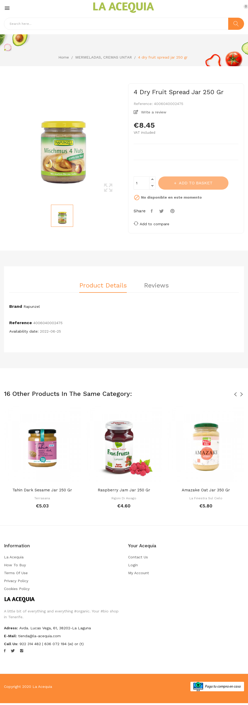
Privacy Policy (16, 581)
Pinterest (173, 211)
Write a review (153, 112)
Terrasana (42, 498)
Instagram (21, 651)
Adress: (11, 628)
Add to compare (151, 223)
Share (152, 211)
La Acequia (14, 557)
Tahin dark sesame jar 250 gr (42, 490)
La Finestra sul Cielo (205, 498)
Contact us (138, 557)
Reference (20, 322)
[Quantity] (141, 183)
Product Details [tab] (103, 285)
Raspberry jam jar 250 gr (124, 490)
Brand (15, 306)
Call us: (11, 644)
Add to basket (195, 182)
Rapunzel (32, 306)
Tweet (162, 211)
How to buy (15, 565)
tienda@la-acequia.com (39, 636)
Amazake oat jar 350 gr (206, 490)
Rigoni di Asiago (123, 498)
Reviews (156, 285)
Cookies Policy (17, 589)
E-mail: (10, 636)
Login (133, 565)
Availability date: (24, 331)
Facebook (5, 651)
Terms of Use (16, 573)
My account (138, 573)
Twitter (13, 651)
